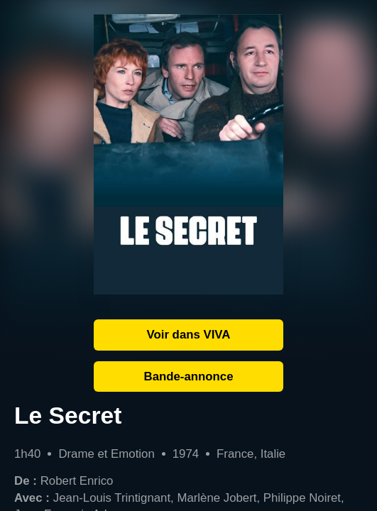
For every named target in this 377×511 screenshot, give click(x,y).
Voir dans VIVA (189, 334)
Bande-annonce (189, 376)
